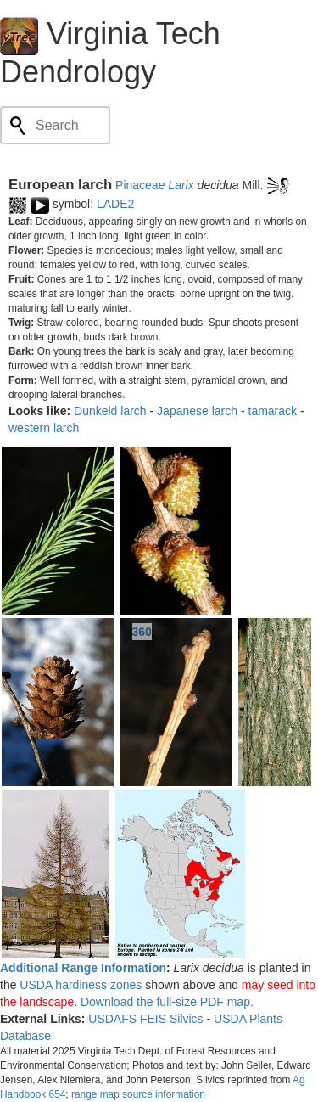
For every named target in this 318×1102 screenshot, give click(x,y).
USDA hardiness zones (81, 985)
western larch (43, 428)
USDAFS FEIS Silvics (145, 1019)
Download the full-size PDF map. (167, 1002)
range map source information (138, 1094)
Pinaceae (140, 185)
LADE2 (115, 204)
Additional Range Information (83, 968)
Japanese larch (197, 411)
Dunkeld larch (110, 411)
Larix (180, 185)
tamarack (273, 411)
